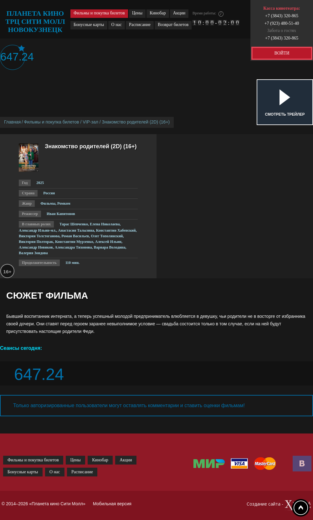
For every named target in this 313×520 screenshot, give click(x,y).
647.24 (12, 56)
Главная (12, 121)
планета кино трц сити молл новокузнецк (35, 21)
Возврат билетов (173, 24)
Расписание (140, 24)
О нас (116, 24)
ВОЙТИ (281, 53)
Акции (179, 13)
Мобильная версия (112, 503)
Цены (137, 13)
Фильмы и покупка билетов (99, 13)
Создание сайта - (279, 505)
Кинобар (158, 13)
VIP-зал (90, 121)
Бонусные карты (89, 24)
